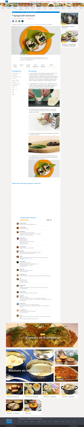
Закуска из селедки (15, 8)
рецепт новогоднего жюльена (29, 24)
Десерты (42, 1)
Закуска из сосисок (45, 8)
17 (25, 18)
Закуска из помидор (63, 8)
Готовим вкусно (9, 421)
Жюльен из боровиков (42, 337)
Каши (58, 1)
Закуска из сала (75, 8)
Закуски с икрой (51, 8)
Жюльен (28, 413)
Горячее (37, 1)
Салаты (68, 1)
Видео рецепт (31, 18)
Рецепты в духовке (39, 8)
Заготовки (48, 1)
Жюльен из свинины (64, 379)
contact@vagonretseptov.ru (73, 425)
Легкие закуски (2, 8)
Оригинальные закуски (9, 8)
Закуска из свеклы (33, 8)
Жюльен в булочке (13, 396)
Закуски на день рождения (21, 8)
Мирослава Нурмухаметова (18, 18)
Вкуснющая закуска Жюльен (68, 27)
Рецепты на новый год (26, 8)
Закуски (54, 1)
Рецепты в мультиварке (57, 8)
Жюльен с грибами (50, 396)
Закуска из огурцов (69, 8)
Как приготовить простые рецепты (6, 1)
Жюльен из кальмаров (25, 370)
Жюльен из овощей (31, 396)
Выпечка (32, 1)
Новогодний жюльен (64, 363)
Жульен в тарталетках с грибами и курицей (69, 45)
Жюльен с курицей (68, 396)
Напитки (63, 1)
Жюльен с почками (13, 413)
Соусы (72, 1)
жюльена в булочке (28, 258)
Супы (76, 1)
